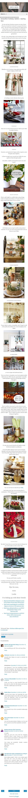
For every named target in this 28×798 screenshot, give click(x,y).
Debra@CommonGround (10, 705)
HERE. (22, 487)
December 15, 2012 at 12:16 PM (18, 665)
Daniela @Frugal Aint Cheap (11, 644)
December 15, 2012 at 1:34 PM (18, 692)
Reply (5, 650)
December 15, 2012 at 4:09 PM (15, 731)
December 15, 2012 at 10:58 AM (17, 655)
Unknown (6, 655)
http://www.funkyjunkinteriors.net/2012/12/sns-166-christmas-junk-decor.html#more (14, 615)
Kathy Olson (7, 692)
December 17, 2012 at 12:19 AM (14, 755)
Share (3, 636)
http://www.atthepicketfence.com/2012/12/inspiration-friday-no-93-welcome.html (14, 609)
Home (14, 790)
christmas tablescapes (15, 628)
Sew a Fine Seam (8, 717)
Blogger (17, 796)
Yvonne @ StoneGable (10, 678)
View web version (14, 793)
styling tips (5, 630)
